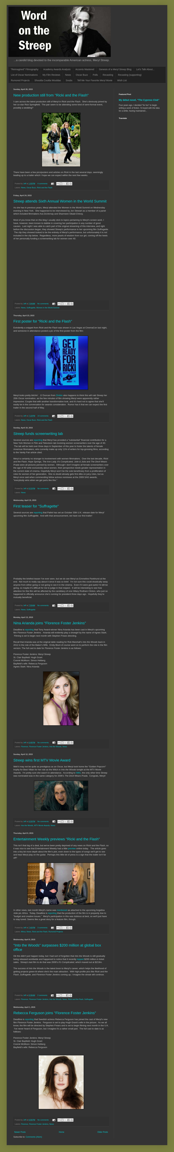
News (68, 75)
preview (72, 848)
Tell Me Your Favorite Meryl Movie (94, 80)
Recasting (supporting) (130, 75)
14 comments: (43, 416)
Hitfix (78, 773)
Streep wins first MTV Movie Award (41, 760)
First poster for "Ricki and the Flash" (42, 321)
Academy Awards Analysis (57, 69)
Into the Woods (55, 747)
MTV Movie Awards (42, 825)
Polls (95, 75)
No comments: (43, 304)
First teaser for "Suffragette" (36, 506)
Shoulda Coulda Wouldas (47, 80)
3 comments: (42, 928)
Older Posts (102, 1132)
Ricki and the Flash (44, 188)
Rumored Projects (20, 80)
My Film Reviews (51, 75)
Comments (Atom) (34, 1137)
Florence (24, 747)
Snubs (69, 80)
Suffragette (31, 308)
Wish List (122, 80)
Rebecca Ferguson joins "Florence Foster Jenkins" (54, 1013)
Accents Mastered (84, 69)
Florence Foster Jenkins (38, 747)
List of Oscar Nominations (24, 75)
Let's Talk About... (145, 69)
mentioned (62, 910)
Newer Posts (20, 1132)
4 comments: (42, 184)
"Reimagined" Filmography (24, 69)
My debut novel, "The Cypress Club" (139, 100)
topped (80, 959)
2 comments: (42, 995)
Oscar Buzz (82, 75)
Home (61, 1132)
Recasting (108, 75)
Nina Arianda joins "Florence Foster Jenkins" (49, 623)
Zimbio (59, 395)
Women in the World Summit (47, 308)
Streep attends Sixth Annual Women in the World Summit (60, 201)
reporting (38, 440)
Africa (23, 932)
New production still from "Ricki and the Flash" (51, 95)
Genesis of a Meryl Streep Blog (115, 69)
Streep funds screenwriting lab (38, 434)
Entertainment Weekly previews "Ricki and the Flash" (56, 839)
